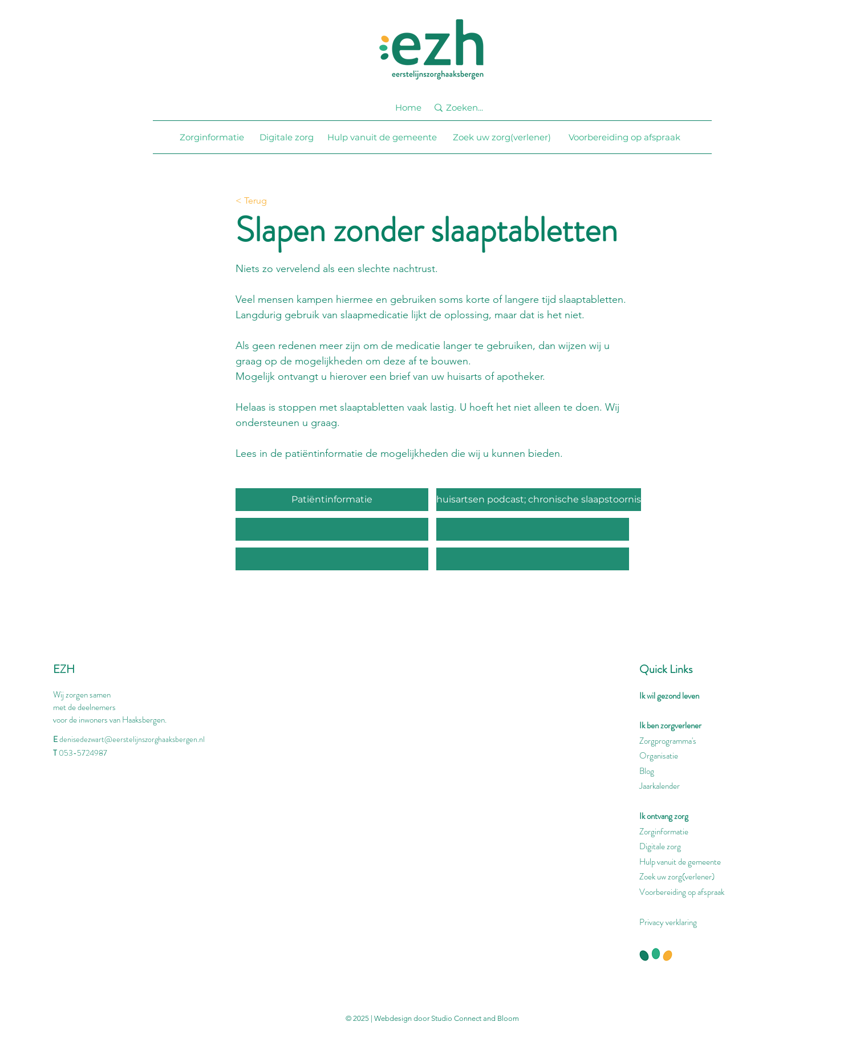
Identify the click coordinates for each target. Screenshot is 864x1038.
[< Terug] (273, 201)
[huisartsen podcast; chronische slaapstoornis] (538, 499)
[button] (332, 529)
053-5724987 (83, 753)
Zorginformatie (663, 831)
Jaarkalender (659, 786)
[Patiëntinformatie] (332, 499)
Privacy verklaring (668, 922)
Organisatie (658, 755)
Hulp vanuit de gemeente (680, 861)
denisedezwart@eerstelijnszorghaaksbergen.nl (132, 739)
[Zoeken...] (470, 107)
